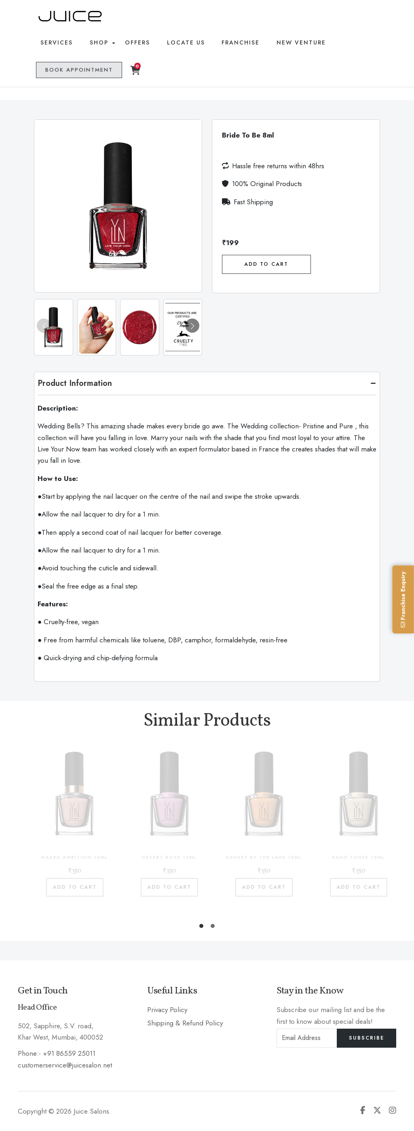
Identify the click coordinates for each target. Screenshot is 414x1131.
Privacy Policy (167, 1010)
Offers (135, 43)
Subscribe (366, 1038)
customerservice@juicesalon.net (65, 1065)
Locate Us (183, 43)
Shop (98, 43)
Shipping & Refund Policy (185, 1023)
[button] (192, 326)
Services (56, 43)
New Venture (296, 43)
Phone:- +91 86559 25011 (56, 1053)
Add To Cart (266, 264)
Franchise (237, 43)
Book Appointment (78, 71)
